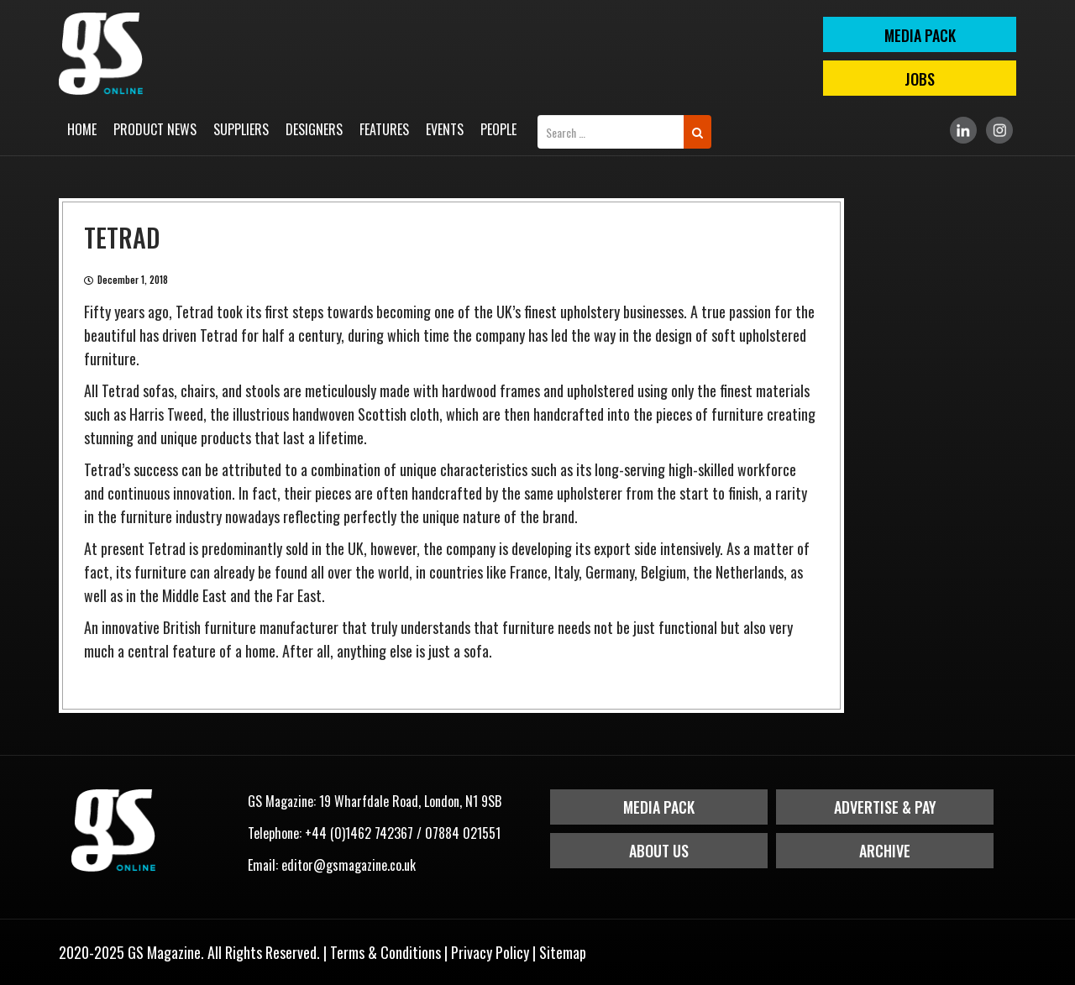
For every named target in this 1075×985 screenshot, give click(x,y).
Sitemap (562, 952)
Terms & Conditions (385, 952)
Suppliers (241, 129)
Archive (884, 851)
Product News (155, 129)
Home (82, 129)
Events (445, 129)
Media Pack (659, 807)
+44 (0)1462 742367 (359, 833)
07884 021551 (463, 833)
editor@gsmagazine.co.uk (348, 865)
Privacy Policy (490, 952)
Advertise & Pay (885, 807)
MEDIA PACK (920, 35)
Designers (314, 129)
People (498, 129)
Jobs (920, 79)
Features (384, 129)
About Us (659, 851)
